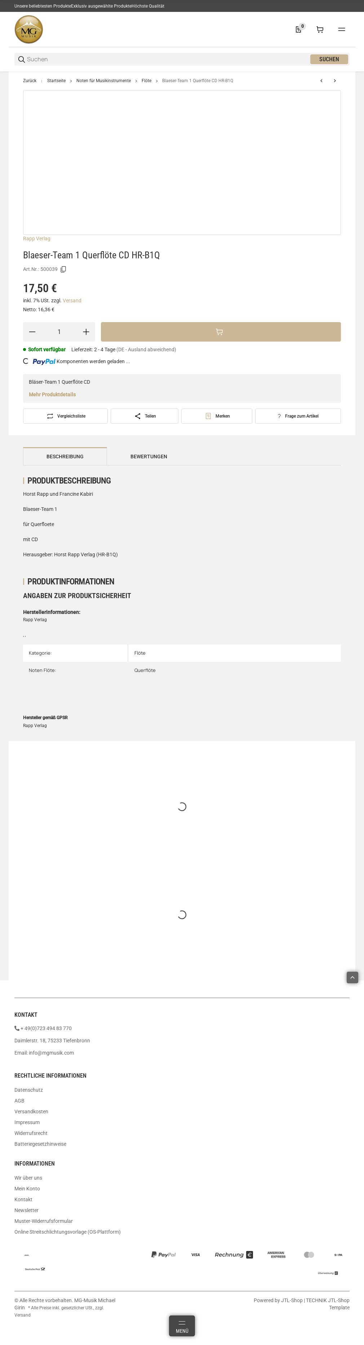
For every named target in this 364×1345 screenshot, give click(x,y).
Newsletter (26, 1210)
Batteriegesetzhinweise (40, 1144)
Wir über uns (28, 1178)
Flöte (146, 81)
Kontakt (23, 1199)
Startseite (56, 81)
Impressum (27, 1122)
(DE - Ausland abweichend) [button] (146, 349)
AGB (19, 1101)
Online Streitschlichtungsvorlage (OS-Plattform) (67, 1232)
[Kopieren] (63, 269)
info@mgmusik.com (51, 1053)
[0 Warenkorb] (320, 29)
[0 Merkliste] (298, 29)
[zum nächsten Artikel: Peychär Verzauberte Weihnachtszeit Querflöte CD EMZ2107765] (335, 81)
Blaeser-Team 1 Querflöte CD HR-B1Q (197, 81)
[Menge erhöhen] (86, 332)
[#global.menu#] (342, 29)
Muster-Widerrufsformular (43, 1221)
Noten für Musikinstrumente (103, 81)
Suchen (329, 59)
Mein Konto (27, 1189)
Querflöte (145, 670)
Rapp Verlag (36, 238)
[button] (352, 977)
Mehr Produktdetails (52, 394)
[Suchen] (168, 59)
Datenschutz (28, 1090)
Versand (72, 300)
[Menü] (182, 1325)
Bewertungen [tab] (148, 456)
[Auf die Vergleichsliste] (65, 416)
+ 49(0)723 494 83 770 (46, 1028)
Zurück (29, 81)
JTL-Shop (292, 1300)
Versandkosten (31, 1111)
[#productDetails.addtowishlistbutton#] (216, 416)
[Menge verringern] (32, 332)
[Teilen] (144, 416)
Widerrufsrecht (31, 1133)
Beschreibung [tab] (65, 456)
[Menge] (59, 332)
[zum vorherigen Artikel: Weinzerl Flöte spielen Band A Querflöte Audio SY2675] (321, 81)
